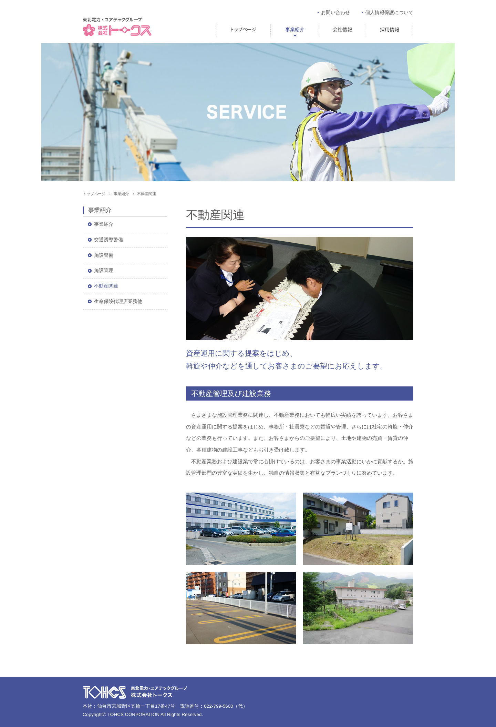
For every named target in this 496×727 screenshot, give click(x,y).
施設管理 (103, 270)
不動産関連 (106, 286)
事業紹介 (294, 30)
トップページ (243, 30)
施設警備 (103, 255)
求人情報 (389, 30)
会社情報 (342, 30)
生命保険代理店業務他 (118, 301)
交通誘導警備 (108, 239)
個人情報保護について (389, 12)
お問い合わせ (335, 12)
